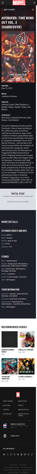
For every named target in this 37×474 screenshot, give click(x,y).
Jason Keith (16, 304)
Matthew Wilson (26, 304)
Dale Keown (5, 296)
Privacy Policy (22, 464)
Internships (7, 414)
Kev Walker (24, 266)
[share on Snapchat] (21, 455)
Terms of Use (13, 464)
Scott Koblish (13, 120)
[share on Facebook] (4, 455)
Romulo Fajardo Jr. (7, 304)
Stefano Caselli (8, 104)
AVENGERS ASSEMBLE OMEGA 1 (8, 351)
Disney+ (21, 405)
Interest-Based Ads (13, 472)
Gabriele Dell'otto (18, 117)
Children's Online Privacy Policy (11, 470)
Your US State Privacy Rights (11, 467)
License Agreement (27, 470)
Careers (6, 409)
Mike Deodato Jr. (22, 104)
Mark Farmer (13, 299)
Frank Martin (11, 274)
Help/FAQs (6, 405)
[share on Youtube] (18, 455)
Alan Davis (6, 117)
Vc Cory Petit (23, 277)
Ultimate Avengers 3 (25, 377)
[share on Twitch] (28, 455)
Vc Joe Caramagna (12, 277)
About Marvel (8, 401)
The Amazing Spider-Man (6, 378)
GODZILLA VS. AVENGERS (25, 350)
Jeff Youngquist (10, 280)
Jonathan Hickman (9, 96)
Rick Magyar (5, 271)
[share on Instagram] (11, 455)
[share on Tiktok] (32, 455)
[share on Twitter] (8, 455)
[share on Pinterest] (25, 455)
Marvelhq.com (23, 409)
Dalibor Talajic (8, 107)
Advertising (22, 401)
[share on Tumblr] (15, 455)
